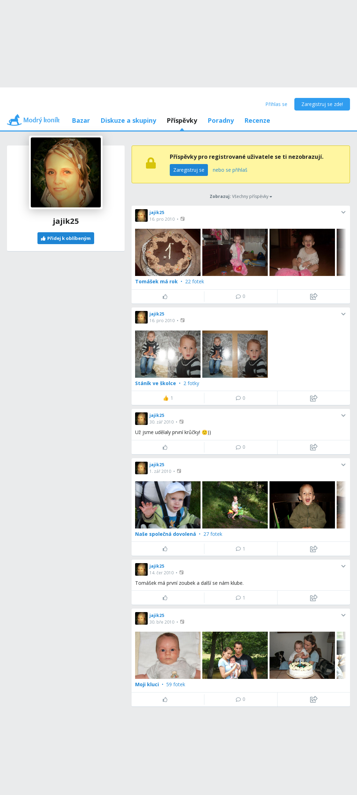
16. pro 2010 (162, 219)
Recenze (257, 120)
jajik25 (156, 212)
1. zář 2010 (160, 471)
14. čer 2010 (161, 573)
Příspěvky (182, 120)
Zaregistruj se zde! (322, 104)
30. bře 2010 (161, 622)
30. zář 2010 (161, 422)
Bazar (81, 120)
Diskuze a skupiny (128, 120)
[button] (183, 219)
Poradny (221, 120)
